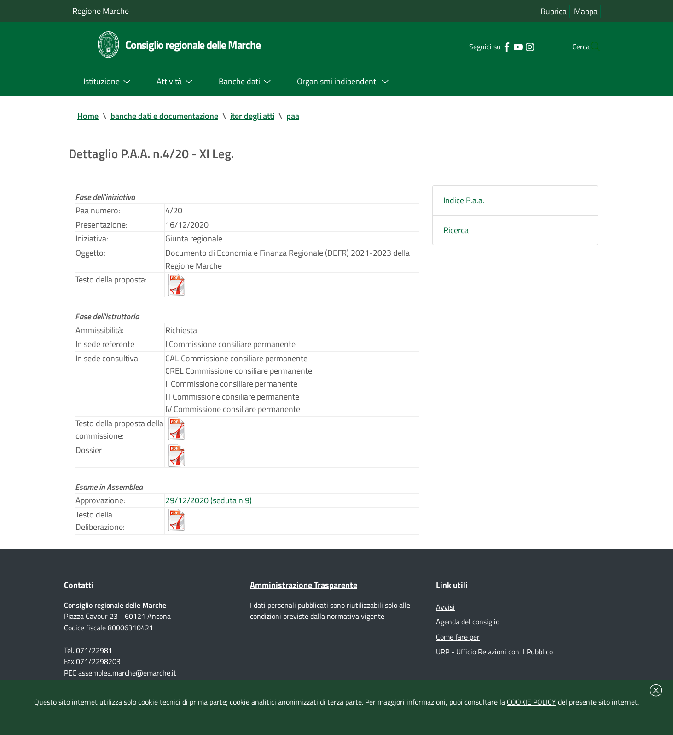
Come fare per (458, 641)
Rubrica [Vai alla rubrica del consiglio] (553, 11)
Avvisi (445, 611)
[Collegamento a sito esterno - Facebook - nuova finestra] (488, 46)
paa (292, 116)
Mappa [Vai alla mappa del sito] (586, 11)
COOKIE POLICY (531, 701)
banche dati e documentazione (164, 116)
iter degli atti (252, 116)
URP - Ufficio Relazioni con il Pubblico (494, 656)
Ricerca (456, 230)
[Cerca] (590, 46)
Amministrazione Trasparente (303, 589)
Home (88, 116)
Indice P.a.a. (463, 200)
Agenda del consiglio (467, 626)
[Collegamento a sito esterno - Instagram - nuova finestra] (511, 46)
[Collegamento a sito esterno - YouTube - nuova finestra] (499, 46)
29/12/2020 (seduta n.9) (208, 504)
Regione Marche (100, 11)
